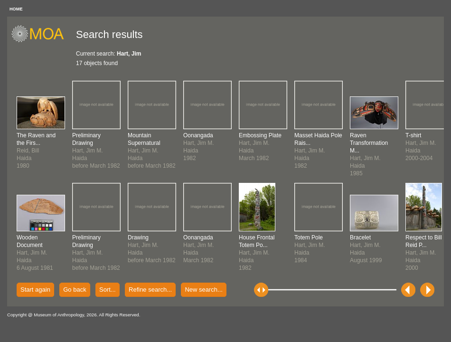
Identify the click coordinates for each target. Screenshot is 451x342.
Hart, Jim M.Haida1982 (256, 252)
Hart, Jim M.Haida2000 (423, 252)
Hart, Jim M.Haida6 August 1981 (35, 252)
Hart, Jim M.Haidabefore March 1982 (96, 150)
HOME (16, 9)
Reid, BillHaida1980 (36, 150)
